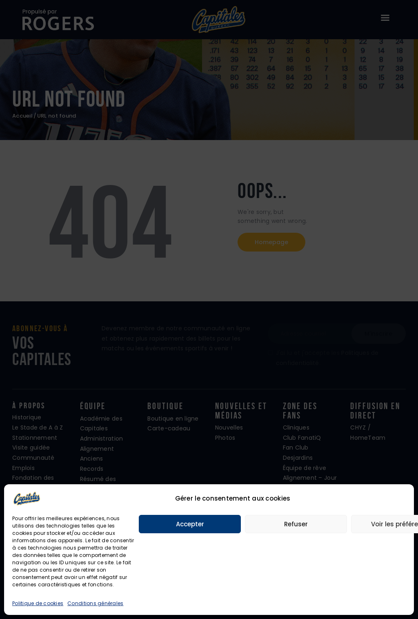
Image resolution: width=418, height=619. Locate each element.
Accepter (190, 524)
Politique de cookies (37, 603)
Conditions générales (95, 603)
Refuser (296, 524)
